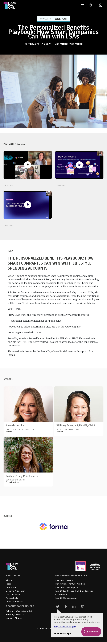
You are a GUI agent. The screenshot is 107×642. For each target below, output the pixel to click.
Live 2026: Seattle (64, 580)
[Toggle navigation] (82, 5)
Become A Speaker (15, 591)
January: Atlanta (14, 618)
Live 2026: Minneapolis (66, 587)
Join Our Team (13, 594)
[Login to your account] (100, 5)
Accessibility (12, 598)
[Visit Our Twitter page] (57, 606)
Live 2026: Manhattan (66, 598)
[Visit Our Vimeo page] (82, 606)
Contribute (11, 587)
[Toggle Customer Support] (91, 631)
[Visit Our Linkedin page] (73, 606)
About (9, 580)
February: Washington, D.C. (19, 611)
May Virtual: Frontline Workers (70, 584)
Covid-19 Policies (14, 601)
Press (8, 584)
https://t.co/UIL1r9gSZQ (65, 626)
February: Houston (15, 614)
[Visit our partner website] (54, 526)
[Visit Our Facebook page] (66, 606)
